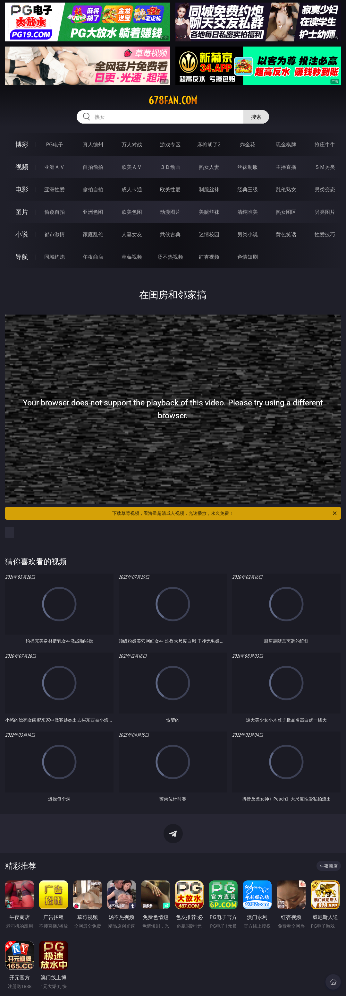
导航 (21, 256)
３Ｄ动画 (170, 166)
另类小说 (247, 234)
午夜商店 (93, 256)
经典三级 (247, 189)
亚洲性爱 (54, 189)
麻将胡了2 (209, 144)
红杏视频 (209, 256)
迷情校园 (209, 234)
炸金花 (247, 144)
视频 (21, 166)
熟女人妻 (209, 166)
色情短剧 (247, 256)
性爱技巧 (325, 234)
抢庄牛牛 (325, 144)
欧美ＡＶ (132, 166)
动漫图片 (170, 211)
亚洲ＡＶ (54, 166)
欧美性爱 (170, 189)
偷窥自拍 (54, 211)
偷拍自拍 (93, 189)
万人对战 (132, 144)
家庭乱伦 (93, 234)
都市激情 (54, 234)
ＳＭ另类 (325, 166)
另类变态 (325, 189)
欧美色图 (132, 211)
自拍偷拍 (93, 166)
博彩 (21, 144)
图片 (21, 211)
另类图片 (325, 211)
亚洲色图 (93, 211)
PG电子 (54, 144)
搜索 (256, 116)
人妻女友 (132, 234)
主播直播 (286, 166)
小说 (21, 234)
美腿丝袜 (209, 211)
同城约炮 (54, 256)
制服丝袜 (209, 189)
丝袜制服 (247, 166)
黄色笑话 (286, 234)
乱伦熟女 (286, 189)
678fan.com (172, 100)
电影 (21, 189)
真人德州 (93, 144)
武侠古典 (170, 234)
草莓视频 (132, 256)
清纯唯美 (247, 211)
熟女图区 (286, 211)
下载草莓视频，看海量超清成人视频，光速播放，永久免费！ (224, 513)
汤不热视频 (170, 256)
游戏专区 (170, 144)
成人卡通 (132, 189)
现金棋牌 (286, 144)
